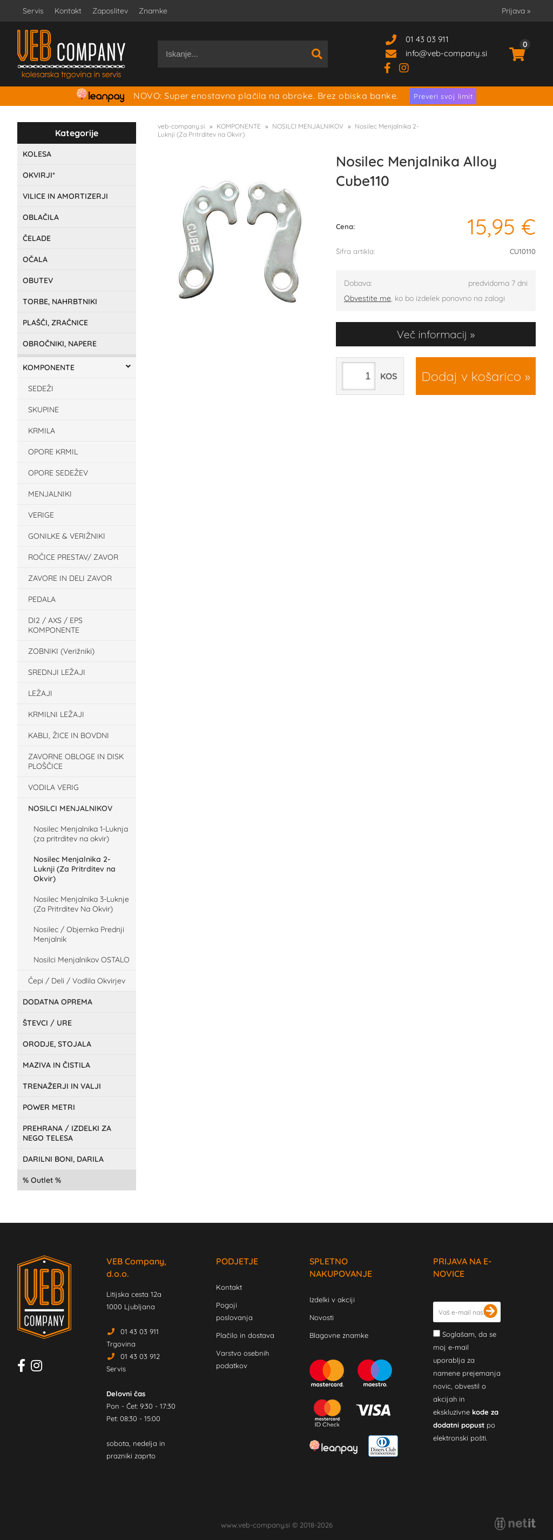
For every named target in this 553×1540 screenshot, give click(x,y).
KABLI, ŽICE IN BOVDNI (68, 735)
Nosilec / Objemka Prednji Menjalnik (78, 934)
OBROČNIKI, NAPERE (60, 344)
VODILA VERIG (53, 787)
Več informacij (432, 334)
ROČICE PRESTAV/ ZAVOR (73, 557)
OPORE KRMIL (53, 452)
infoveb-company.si (446, 53)
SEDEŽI (40, 388)
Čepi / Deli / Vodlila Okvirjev (76, 981)
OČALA (35, 259)
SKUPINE (43, 409)
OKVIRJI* (39, 175)
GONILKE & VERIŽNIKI (66, 536)
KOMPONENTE (49, 367)
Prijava (516, 11)
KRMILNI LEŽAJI (56, 714)
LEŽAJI (40, 693)
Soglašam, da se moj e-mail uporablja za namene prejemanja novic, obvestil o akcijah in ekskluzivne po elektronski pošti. (467, 1386)
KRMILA (41, 431)
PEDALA (42, 599)
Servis (33, 11)
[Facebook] (391, 67)
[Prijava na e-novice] (490, 1312)
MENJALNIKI (50, 494)
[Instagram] (408, 67)
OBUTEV (38, 280)
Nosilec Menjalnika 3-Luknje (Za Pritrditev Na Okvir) (81, 904)
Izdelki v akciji (332, 1299)
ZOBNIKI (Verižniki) (61, 651)
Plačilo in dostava (245, 1335)
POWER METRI (49, 1107)
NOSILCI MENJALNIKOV (70, 808)
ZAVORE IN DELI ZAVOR (70, 578)
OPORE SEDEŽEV (58, 473)
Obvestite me (367, 298)
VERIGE (41, 515)
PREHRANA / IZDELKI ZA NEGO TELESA (67, 1133)
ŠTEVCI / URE (47, 1023)
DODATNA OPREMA (57, 1002)
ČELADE (37, 238)
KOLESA (37, 154)
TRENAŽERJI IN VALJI (62, 1086)
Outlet (42, 1180)
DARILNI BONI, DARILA (63, 1159)
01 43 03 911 (427, 39)
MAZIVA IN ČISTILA (56, 1065)
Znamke (153, 11)
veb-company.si (181, 126)
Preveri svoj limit (443, 96)
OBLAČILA (41, 217)
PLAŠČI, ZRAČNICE (55, 322)
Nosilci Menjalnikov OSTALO (81, 960)
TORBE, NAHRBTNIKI (60, 301)
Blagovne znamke (338, 1335)
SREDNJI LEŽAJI (56, 672)
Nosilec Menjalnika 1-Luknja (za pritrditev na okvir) (80, 833)
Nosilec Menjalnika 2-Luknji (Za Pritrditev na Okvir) (74, 868)
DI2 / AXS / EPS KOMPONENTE (55, 625)
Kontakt (68, 11)
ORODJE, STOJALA (57, 1044)
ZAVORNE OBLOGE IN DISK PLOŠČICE (76, 761)
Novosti (321, 1317)
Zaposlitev (110, 11)
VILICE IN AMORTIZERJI (65, 196)
